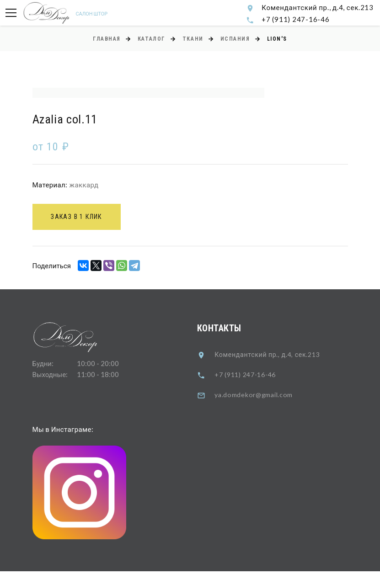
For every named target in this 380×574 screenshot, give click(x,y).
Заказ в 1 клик (79, 218)
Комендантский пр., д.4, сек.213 (318, 7)
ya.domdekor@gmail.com (255, 397)
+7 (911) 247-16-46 (296, 19)
